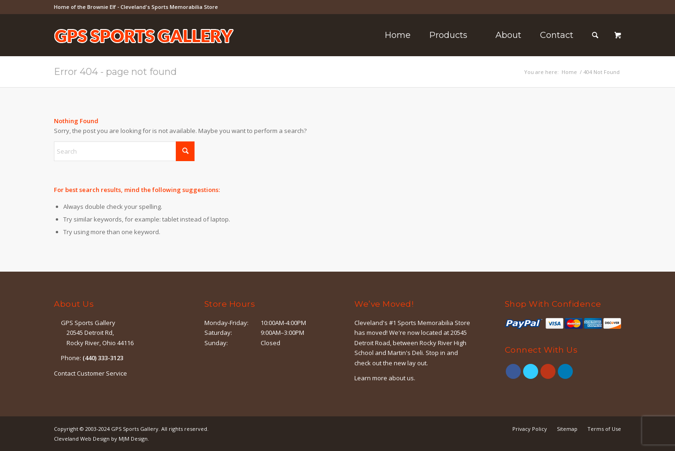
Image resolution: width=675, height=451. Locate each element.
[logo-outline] (144, 49)
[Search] (595, 35)
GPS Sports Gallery (134, 428)
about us (401, 378)
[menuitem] (397, 35)
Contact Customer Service (90, 373)
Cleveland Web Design (82, 438)
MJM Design (133, 438)
